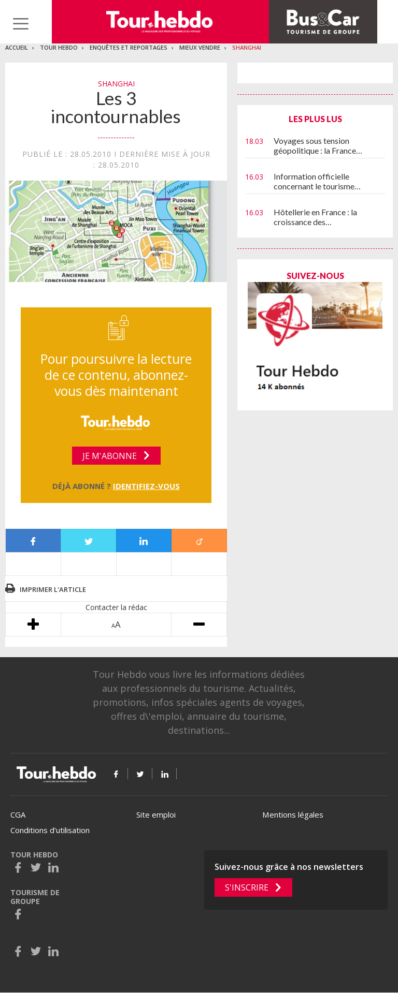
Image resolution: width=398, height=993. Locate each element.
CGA (17, 814)
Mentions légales (292, 814)
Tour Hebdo (59, 47)
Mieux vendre (199, 47)
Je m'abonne (109, 456)
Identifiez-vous (146, 486)
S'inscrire (246, 887)
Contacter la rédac (116, 607)
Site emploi (156, 814)
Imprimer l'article (53, 589)
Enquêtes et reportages (128, 47)
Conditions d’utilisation (50, 830)
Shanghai (246, 47)
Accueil (16, 47)
